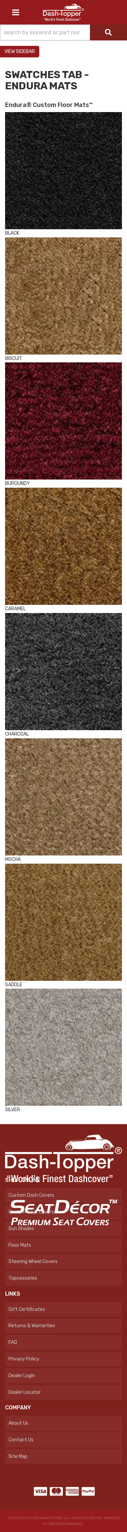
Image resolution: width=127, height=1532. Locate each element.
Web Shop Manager (65, 1524)
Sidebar (25, 51)
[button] (63, 32)
